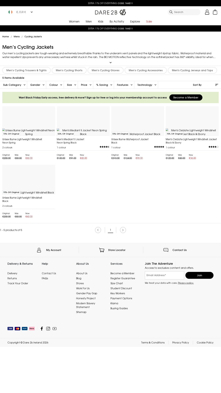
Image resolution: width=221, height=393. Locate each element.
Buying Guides (119, 354)
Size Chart (116, 329)
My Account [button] (53, 296)
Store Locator (116, 296)
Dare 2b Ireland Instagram (48, 375)
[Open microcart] (215, 12)
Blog (78, 324)
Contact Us (179, 296)
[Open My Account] (207, 12)
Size (72, 84)
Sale (149, 21)
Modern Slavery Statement (85, 351)
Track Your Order (17, 329)
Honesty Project (86, 344)
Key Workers (117, 339)
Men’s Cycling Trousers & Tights (26, 69)
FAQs (45, 324)
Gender (37, 84)
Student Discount (121, 334)
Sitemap (81, 358)
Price (86, 84)
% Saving (104, 84)
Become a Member (185, 97)
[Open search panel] (184, 12)
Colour (56, 84)
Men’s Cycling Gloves (105, 69)
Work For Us (82, 334)
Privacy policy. (186, 329)
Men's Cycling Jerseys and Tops (192, 69)
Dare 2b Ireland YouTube (54, 375)
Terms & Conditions (153, 388)
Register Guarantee (122, 324)
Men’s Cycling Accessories (146, 69)
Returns (12, 324)
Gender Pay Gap (86, 339)
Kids (100, 21)
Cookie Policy (205, 388)
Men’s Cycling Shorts (69, 69)
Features (125, 84)
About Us (81, 319)
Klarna (114, 349)
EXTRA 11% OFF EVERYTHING (110, 3)
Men (89, 21)
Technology (147, 84)
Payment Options (121, 344)
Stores (80, 329)
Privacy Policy (180, 388)
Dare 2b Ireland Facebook (42, 375)
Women (74, 21)
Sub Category (14, 84)
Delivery (12, 319)
